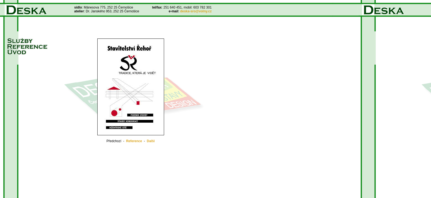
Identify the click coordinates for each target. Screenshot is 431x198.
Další (151, 141)
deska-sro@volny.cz (196, 11)
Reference (134, 141)
